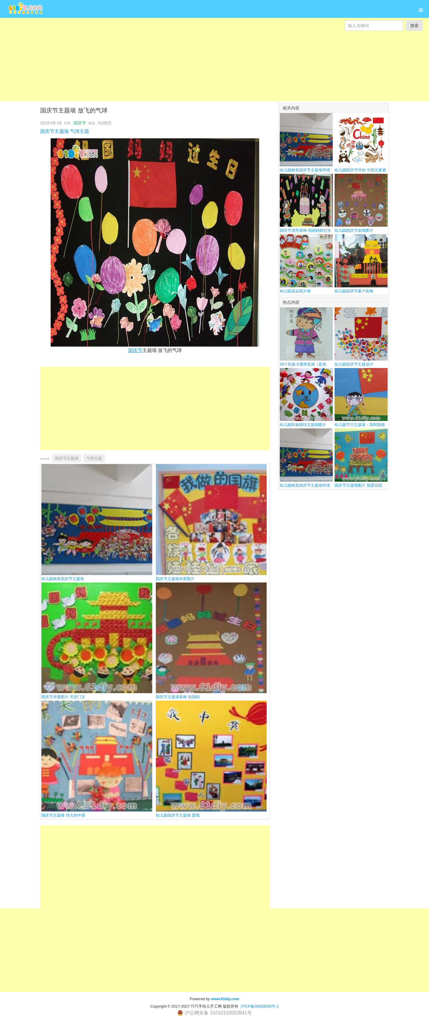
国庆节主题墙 (54, 131)
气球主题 (79, 131)
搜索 (414, 25)
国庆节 (80, 122)
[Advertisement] (179, 72)
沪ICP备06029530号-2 (259, 1006)
